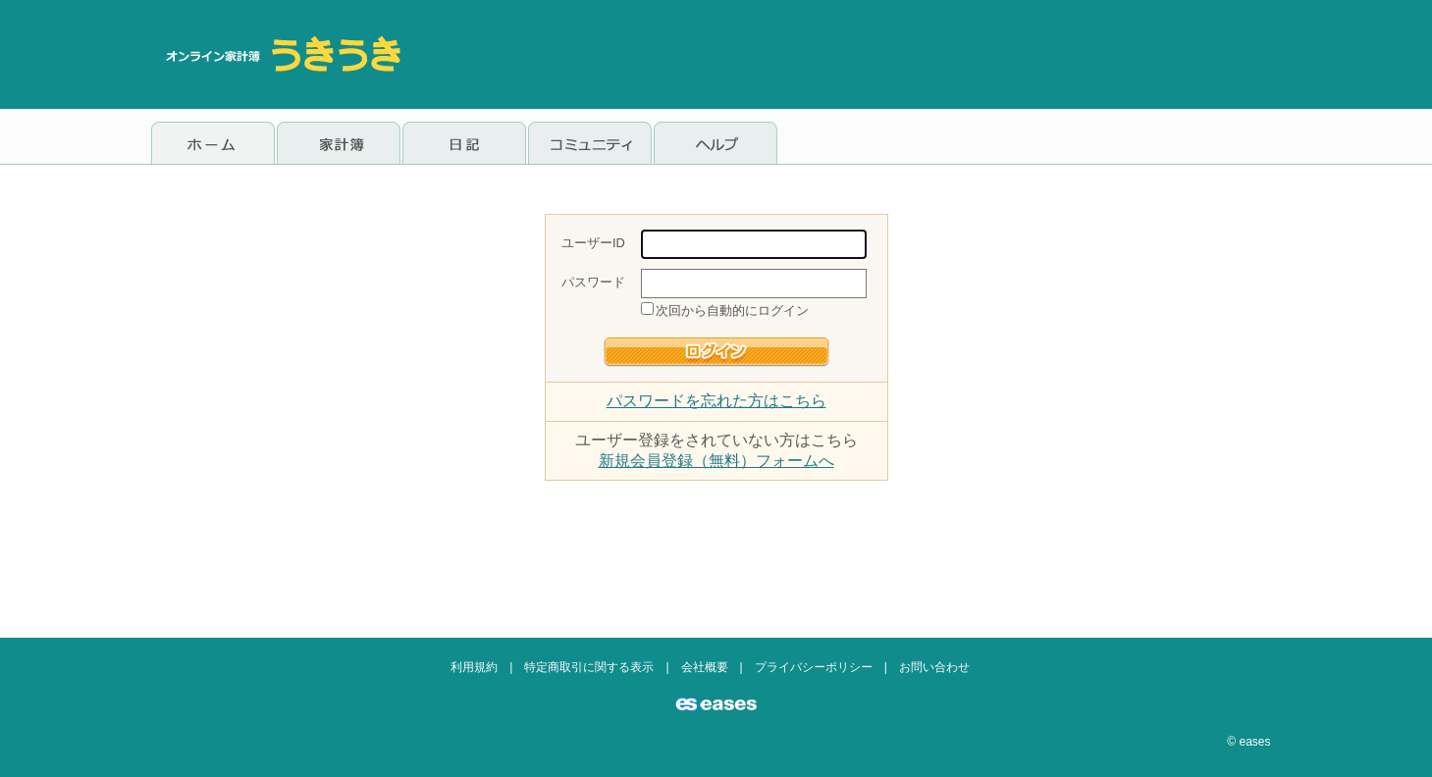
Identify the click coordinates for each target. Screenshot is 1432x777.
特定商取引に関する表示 (589, 667)
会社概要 (704, 667)
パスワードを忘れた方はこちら (716, 400)
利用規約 (474, 667)
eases (1254, 742)
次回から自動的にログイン (732, 310)
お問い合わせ (934, 667)
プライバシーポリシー (814, 667)
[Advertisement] (924, 54)
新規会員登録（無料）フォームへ (716, 460)
